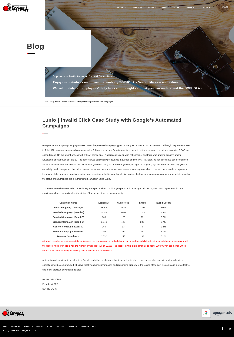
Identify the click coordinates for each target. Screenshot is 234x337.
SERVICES (137, 7)
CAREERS (189, 7)
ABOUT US (121, 7)
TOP (46, 102)
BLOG (176, 7)
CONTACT (205, 7)
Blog (52, 102)
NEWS (164, 7)
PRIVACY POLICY (88, 326)
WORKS (152, 7)
